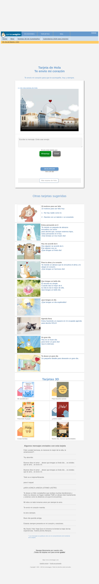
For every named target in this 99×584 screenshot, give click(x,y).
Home (5, 39)
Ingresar (93, 33)
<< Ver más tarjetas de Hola (27, 88)
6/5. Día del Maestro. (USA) (10, 42)
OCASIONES (29, 34)
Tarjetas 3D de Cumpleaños (29, 39)
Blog (12, 39)
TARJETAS (45, 34)
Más (61, 34)
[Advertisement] (60, 16)
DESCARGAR (49, 169)
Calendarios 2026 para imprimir (55, 39)
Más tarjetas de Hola (49, 180)
